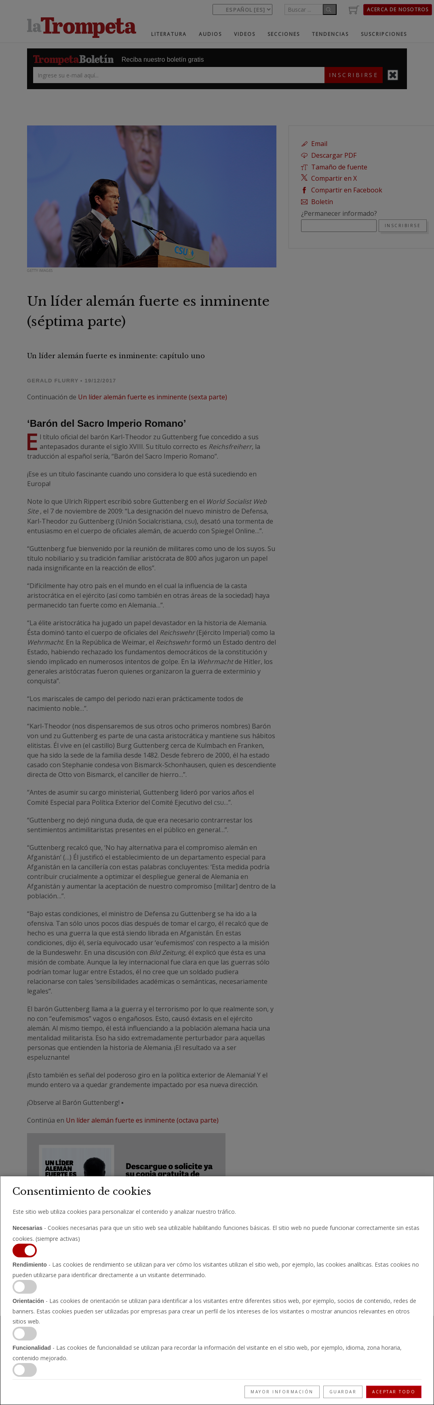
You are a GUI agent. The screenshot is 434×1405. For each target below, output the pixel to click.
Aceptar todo (393, 1392)
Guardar (343, 1392)
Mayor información (282, 1392)
